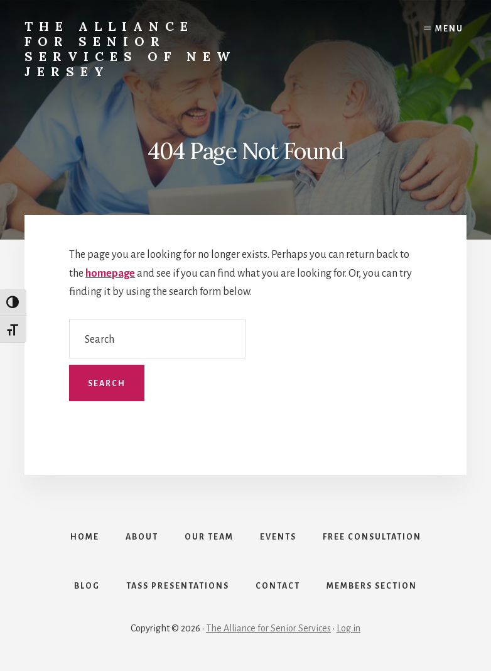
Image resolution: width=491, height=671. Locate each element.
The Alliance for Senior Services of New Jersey (130, 48)
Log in (348, 628)
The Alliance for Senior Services (268, 628)
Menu (449, 29)
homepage (110, 273)
